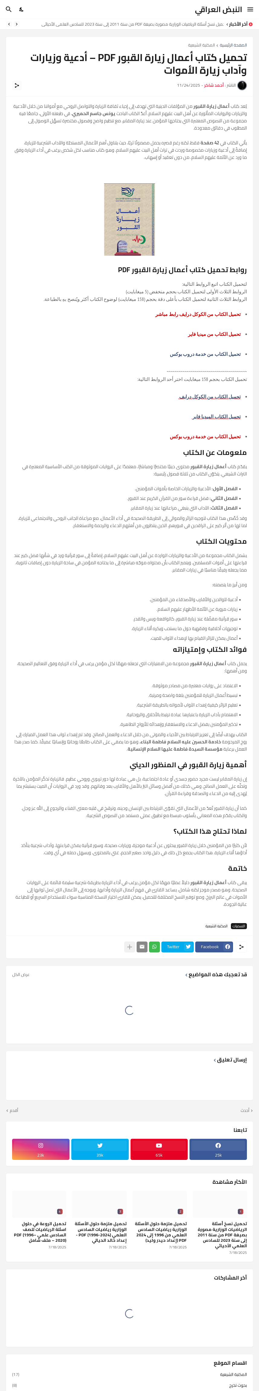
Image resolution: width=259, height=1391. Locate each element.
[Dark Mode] (21, 9)
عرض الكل (21, 974)
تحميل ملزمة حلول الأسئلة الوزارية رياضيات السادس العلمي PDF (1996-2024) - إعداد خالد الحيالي (101, 1232)
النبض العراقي (218, 9)
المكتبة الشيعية (201, 45)
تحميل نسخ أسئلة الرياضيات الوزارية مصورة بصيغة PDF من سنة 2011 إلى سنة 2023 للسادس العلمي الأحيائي (131, 24)
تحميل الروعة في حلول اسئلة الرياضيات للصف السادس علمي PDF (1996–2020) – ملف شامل (40, 1232)
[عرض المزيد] (129, 947)
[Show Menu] (250, 9)
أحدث (245, 1111)
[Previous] (17, 24)
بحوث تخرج (129, 1385)
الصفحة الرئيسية (233, 45)
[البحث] (8, 9)
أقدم (14, 1111)
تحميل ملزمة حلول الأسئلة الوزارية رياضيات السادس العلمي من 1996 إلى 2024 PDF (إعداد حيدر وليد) (161, 1232)
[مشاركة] (17, 85)
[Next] (9, 24)
